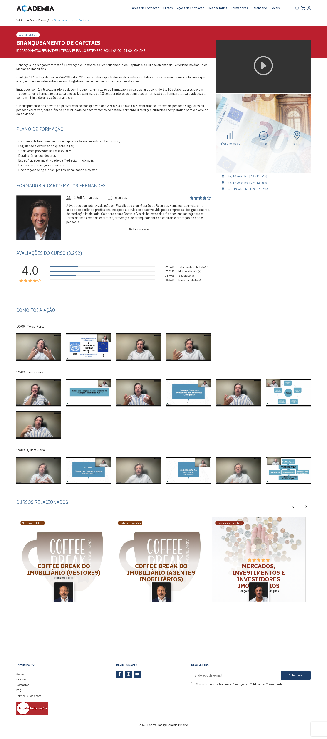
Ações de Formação (190, 8)
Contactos (22, 685)
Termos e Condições (29, 695)
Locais (275, 8)
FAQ (19, 690)
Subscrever (296, 675)
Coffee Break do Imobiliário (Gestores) (63, 569)
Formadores (239, 8)
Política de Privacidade (266, 684)
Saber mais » (139, 229)
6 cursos (117, 198)
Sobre (20, 674)
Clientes (21, 679)
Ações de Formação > (39, 20)
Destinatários (217, 8)
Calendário (259, 8)
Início (19, 20)
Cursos (168, 8)
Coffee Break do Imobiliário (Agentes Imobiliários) (161, 572)
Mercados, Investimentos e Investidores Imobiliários (258, 575)
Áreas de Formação (145, 8)
